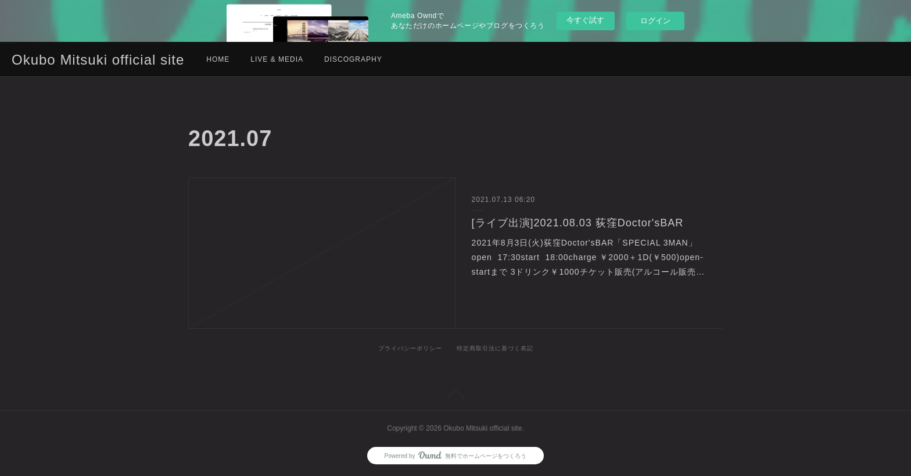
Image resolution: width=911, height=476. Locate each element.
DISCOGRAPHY (353, 59)
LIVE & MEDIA (276, 59)
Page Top (455, 396)
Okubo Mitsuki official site (98, 60)
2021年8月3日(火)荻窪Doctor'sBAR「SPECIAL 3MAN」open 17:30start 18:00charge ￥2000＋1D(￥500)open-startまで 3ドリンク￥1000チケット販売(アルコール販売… (588, 257)
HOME (217, 59)
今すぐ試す (585, 20)
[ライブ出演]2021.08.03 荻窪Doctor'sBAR (578, 223)
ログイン (655, 20)
